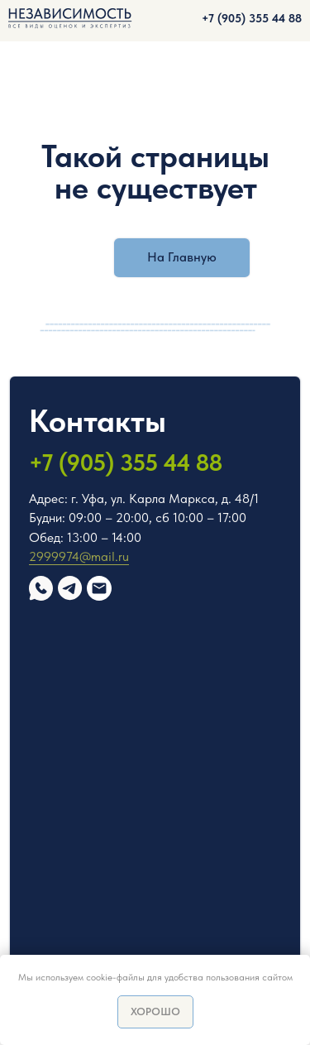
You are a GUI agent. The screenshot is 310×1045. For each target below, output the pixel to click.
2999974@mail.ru (79, 556)
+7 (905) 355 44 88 (252, 18)
